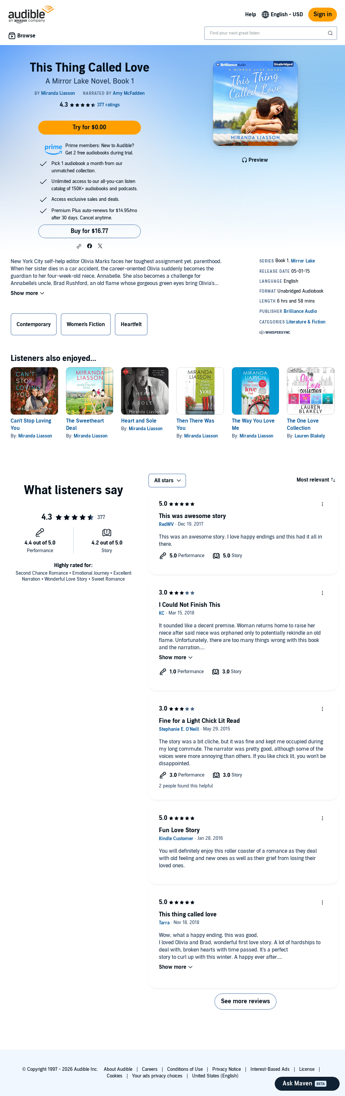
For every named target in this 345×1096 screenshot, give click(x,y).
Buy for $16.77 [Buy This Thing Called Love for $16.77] (89, 231)
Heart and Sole (139, 421)
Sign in (322, 14)
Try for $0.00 (89, 127)
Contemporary (34, 324)
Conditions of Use (185, 1069)
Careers (150, 1069)
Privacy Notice (226, 1069)
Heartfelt (131, 324)
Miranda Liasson (35, 436)
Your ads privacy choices (157, 1076)
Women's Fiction (86, 324)
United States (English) (215, 1076)
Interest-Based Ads (270, 1069)
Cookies (114, 1076)
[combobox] (270, 33)
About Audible (118, 1069)
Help (250, 14)
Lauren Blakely (310, 436)
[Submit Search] (331, 33)
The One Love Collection (303, 425)
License (306, 1069)
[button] (79, 246)
